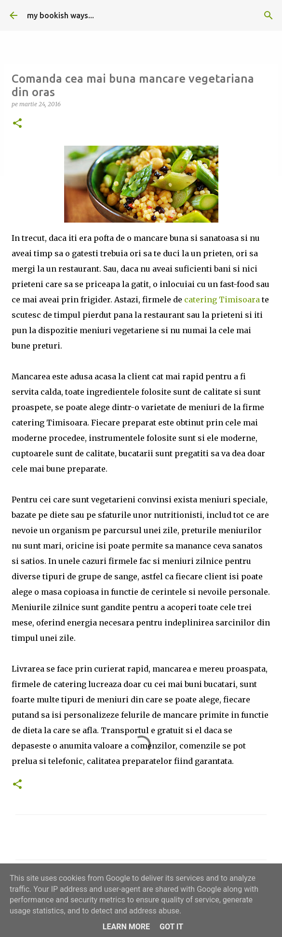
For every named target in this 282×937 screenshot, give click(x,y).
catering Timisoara (222, 299)
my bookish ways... (60, 15)
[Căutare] (268, 15)
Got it (171, 926)
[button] (17, 123)
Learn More (126, 926)
